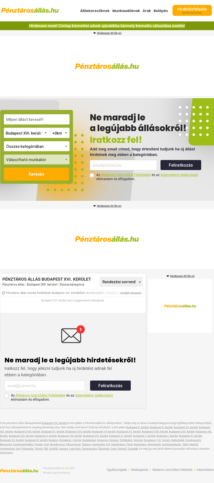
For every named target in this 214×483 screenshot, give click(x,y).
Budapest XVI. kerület (42, 284)
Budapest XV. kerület (129, 431)
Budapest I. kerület (167, 435)
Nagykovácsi (57, 444)
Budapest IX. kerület (52, 431)
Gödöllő (53, 448)
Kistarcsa (102, 440)
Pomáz (39, 444)
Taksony (86, 444)
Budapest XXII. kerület (182, 431)
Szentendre (98, 444)
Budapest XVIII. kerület (27, 431)
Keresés (36, 174)
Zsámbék (133, 448)
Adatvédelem (205, 469)
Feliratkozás (181, 165)
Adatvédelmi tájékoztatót (179, 175)
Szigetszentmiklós (23, 444)
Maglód (193, 444)
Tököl (185, 444)
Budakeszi (65, 440)
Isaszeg (63, 448)
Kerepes (113, 440)
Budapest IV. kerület (161, 427)
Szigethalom (118, 444)
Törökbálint (125, 440)
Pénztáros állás (13, 284)
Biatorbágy (140, 444)
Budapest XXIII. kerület (155, 431)
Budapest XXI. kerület (21, 435)
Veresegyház (7, 448)
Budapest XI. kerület (190, 435)
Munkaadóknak (126, 10)
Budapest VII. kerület (104, 431)
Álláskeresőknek (95, 10)
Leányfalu (75, 448)
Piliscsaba (28, 448)
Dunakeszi (150, 440)
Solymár (138, 440)
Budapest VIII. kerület (70, 435)
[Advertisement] (107, 66)
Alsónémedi (154, 444)
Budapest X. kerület (137, 427)
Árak (147, 10)
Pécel (129, 444)
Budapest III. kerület (36, 440)
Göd (18, 448)
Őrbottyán (104, 448)
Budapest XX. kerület (186, 427)
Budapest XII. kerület (12, 440)
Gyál (46, 444)
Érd (108, 444)
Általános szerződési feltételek (172, 469)
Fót (159, 440)
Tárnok (39, 448)
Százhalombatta (171, 444)
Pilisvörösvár (73, 444)
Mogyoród (6, 444)
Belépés (161, 10)
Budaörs (53, 440)
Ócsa (113, 448)
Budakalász (89, 440)
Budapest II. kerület (46, 435)
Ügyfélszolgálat (117, 469)
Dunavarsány (89, 448)
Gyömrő (121, 448)
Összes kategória (71, 284)
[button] (37, 146)
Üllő (46, 448)
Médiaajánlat (139, 469)
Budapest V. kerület (144, 435)
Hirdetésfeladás (192, 10)
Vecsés (166, 440)
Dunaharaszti (193, 440)
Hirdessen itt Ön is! (109, 33)
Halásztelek (177, 440)
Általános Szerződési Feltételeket (126, 175)
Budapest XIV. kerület (95, 435)
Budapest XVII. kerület (78, 431)
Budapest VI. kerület (120, 435)
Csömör (77, 440)
